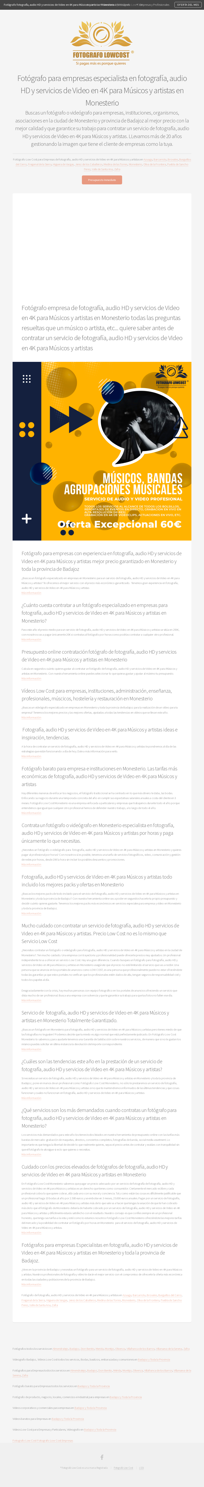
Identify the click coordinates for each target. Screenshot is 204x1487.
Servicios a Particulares (116, 4)
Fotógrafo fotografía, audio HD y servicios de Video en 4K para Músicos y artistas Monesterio (59, 4)
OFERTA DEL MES (188, 4)
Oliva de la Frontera (154, 164)
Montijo (109, 1349)
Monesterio (135, 164)
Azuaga (148, 159)
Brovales (173, 159)
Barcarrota (160, 159)
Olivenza (120, 1349)
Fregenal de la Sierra (39, 164)
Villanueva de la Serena (169, 1349)
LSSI (141, 1468)
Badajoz (74, 1349)
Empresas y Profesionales (154, 4)
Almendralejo (60, 1349)
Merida (100, 1349)
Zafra (117, 169)
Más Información (31, 593)
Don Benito (87, 1349)
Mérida (117, 1370)
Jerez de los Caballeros (88, 164)
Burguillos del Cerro (170, 1295)
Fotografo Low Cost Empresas (55, 1440)
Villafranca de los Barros (141, 1349)
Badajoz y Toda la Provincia (154, 1359)
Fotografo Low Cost (25, 1440)
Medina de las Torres (115, 164)
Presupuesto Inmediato (102, 180)
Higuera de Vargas (63, 164)
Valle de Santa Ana (102, 169)
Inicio (90, 4)
